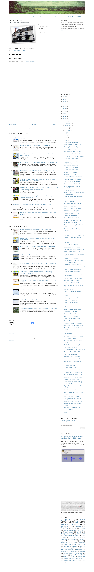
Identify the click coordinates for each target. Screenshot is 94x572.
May (65, 140)
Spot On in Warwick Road (71, 390)
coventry (73, 542)
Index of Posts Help (69, 17)
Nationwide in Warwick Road (72, 318)
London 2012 (79, 558)
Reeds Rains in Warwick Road (72, 271)
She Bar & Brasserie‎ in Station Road (74, 156)
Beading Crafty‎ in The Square (72, 147)
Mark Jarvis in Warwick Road (71, 379)
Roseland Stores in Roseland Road (73, 291)
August (66, 133)
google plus (67, 519)
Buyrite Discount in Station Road (73, 356)
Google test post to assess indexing (74, 235)
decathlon (65, 558)
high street (77, 544)
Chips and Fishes (68, 289)
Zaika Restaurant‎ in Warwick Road (73, 325)
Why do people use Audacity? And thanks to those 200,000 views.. (72, 437)
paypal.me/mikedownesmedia (68, 30)
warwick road (21, 50)
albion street (67, 544)
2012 (64, 116)
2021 (64, 96)
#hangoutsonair (69, 530)
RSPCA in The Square (70, 174)
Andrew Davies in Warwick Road (73, 278)
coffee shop (64, 555)
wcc (81, 541)
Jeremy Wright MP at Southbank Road (74, 349)
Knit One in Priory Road (70, 347)
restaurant (74, 539)
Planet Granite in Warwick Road (72, 396)
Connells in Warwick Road (71, 314)
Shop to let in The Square (71, 170)
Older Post (55, 124)
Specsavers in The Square (71, 172)
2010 (64, 121)
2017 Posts (80, 17)
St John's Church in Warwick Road (73, 372)
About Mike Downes (38, 17)
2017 (64, 104)
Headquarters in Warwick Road (72, 264)
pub (15, 50)
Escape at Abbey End (69, 233)
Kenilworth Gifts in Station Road (72, 151)
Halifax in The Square (70, 242)
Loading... (11, 333)
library (78, 527)
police (77, 522)
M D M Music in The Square (71, 218)
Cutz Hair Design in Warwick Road (73, 401)
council (82, 528)
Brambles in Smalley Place (71, 201)
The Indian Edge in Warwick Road (73, 352)
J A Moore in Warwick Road (71, 213)
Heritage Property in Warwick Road (73, 196)
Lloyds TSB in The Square (71, 167)
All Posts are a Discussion (54, 17)
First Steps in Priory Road (71, 338)
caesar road (69, 549)
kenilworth (82, 542)
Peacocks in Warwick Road (71, 283)
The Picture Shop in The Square (72, 203)
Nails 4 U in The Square (70, 215)
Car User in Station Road (70, 311)
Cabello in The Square (70, 206)
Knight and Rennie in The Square (73, 177)
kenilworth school (71, 535)
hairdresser (64, 539)
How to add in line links (29, 61)
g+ (67, 522)
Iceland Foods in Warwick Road (72, 240)
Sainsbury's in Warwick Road (71, 321)
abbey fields (79, 553)
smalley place (73, 551)
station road (80, 534)
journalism (79, 549)
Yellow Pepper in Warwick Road (72, 298)
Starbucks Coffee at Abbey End (72, 237)
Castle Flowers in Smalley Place (72, 181)
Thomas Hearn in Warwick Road (73, 377)
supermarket (73, 555)
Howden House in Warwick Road (73, 359)
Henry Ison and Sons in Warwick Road (74, 267)
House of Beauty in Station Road (73, 154)
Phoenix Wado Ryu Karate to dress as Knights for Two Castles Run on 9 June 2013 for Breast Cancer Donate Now (39, 188)
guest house (66, 556)
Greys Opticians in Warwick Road (73, 269)
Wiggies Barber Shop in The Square (73, 220)
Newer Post (12, 124)
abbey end (64, 528)
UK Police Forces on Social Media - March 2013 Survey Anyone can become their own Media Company (38, 179)
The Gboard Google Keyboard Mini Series (31, 255)
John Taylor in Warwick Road (72, 370)
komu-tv (72, 558)
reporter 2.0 (76, 560)
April (65, 412)
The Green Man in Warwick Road (73, 374)
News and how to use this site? (72, 144)
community (64, 542)
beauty (63, 548)
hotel (80, 546)
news (82, 519)
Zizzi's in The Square (69, 190)
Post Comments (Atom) (23, 128)
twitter (74, 528)
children (74, 546)
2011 (64, 118)
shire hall (63, 551)
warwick (82, 551)
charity (70, 548)
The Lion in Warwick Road (71, 316)
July (65, 135)
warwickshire (72, 541)
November (67, 125)
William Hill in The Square (71, 199)
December (67, 123)
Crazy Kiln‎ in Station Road (71, 302)
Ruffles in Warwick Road (70, 300)
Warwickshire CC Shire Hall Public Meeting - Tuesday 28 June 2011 (37, 171)
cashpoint (82, 555)
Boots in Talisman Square (71, 354)
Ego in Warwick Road (70, 149)
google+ (64, 526)
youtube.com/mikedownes (23, 17)
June (65, 137)
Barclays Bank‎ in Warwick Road (72, 247)
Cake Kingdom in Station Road (72, 309)
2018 (64, 101)
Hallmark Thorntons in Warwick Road (74, 249)
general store (68, 553)
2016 (64, 106)
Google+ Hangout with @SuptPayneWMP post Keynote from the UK (38, 162)
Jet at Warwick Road (69, 365)
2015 (64, 109)
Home (12, 17)
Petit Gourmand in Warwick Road (73, 323)
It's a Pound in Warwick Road (72, 251)
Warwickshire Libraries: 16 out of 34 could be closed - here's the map (38, 308)
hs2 (84, 544)
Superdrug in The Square (70, 222)
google (79, 532)
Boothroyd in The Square (71, 165)
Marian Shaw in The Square (71, 210)
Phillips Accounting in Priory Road (73, 345)
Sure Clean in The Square (71, 158)
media (76, 548)
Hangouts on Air (67, 534)
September (67, 130)
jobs (74, 556)
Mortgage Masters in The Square (73, 179)
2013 (64, 113)
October (66, 128)
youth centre (68, 532)
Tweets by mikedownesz (68, 420)
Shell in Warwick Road (70, 367)
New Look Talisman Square (71, 142)
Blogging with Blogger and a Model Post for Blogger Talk (35, 145)
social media (76, 537)
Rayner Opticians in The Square (72, 208)
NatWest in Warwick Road (71, 258)
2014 (64, 111)
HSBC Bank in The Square (71, 244)
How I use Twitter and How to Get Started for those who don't (37, 300)
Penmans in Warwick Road (71, 280)
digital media (81, 556)
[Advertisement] (23, 110)
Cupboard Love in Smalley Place (73, 184)
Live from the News (66, 560)
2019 (64, 99)
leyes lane (81, 530)
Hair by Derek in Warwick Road (72, 398)
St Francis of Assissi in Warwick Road (74, 336)
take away (66, 546)
